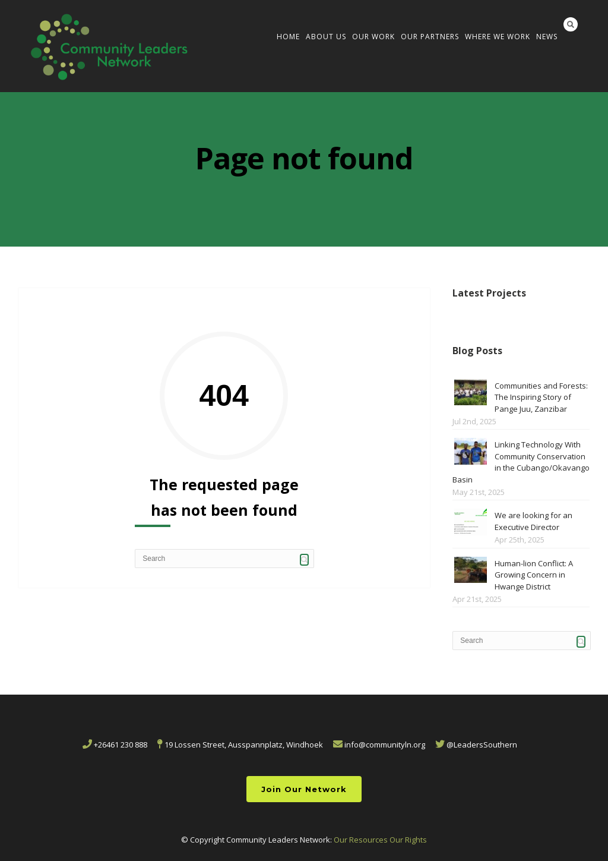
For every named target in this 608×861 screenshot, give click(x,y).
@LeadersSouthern (476, 744)
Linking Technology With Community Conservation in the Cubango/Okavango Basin (521, 462)
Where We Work (497, 36)
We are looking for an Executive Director (533, 521)
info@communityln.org (379, 744)
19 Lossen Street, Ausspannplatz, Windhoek (240, 744)
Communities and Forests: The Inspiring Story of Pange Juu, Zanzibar (541, 397)
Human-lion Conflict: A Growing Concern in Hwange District (534, 575)
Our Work (373, 36)
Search (570, 24)
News (547, 36)
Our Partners (430, 36)
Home (288, 36)
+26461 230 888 (115, 744)
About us (326, 36)
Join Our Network (304, 789)
